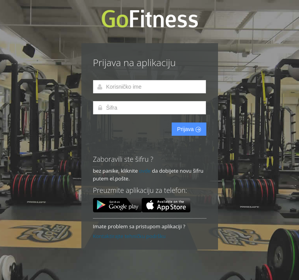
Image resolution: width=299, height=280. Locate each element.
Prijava (189, 129)
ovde (145, 170)
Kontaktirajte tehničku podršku (129, 236)
